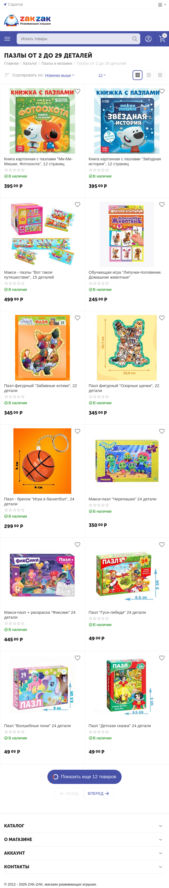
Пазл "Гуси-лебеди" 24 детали (117, 612)
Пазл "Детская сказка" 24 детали (120, 725)
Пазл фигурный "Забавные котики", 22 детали (40, 388)
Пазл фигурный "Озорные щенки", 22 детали (124, 388)
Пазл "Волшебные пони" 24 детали (37, 725)
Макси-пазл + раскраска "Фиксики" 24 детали (40, 614)
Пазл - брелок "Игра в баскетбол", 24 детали (39, 501)
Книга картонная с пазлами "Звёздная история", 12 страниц (125, 161)
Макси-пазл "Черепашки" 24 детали (122, 499)
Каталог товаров (7, 39)
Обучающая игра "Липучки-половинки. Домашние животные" (125, 274)
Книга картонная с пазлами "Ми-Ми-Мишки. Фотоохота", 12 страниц (38, 161)
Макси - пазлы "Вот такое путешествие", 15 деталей (29, 274)
